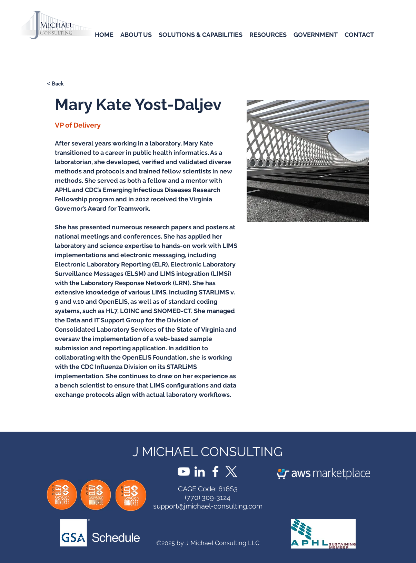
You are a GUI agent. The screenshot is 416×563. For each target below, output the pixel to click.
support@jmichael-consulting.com (208, 506)
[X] (231, 471)
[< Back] (69, 84)
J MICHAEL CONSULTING (207, 451)
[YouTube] (183, 471)
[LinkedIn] (199, 471)
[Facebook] (215, 471)
